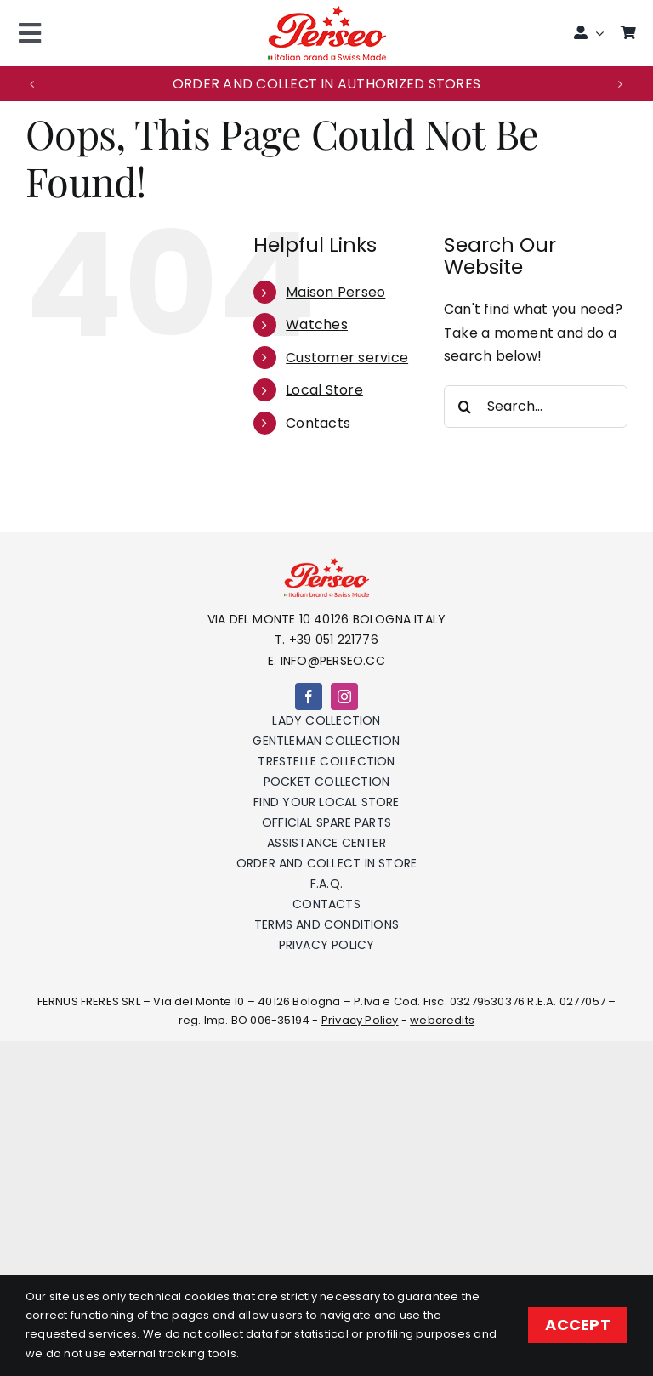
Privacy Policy (360, 1020)
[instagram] (344, 696)
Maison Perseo (335, 292)
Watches (317, 324)
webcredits (442, 1020)
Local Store (324, 390)
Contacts (318, 423)
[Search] (465, 406)
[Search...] (535, 406)
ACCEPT (577, 1324)
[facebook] (308, 696)
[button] (32, 84)
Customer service (347, 357)
